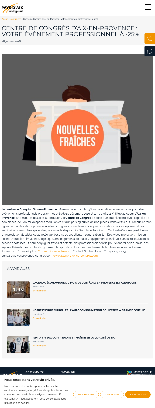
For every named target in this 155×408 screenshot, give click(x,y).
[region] (77, 391)
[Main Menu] (148, 7)
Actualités (16, 19)
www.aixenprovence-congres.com (75, 255)
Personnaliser (86, 394)
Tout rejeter (112, 394)
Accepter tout (138, 394)
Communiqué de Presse (53, 251)
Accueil (5, 19)
